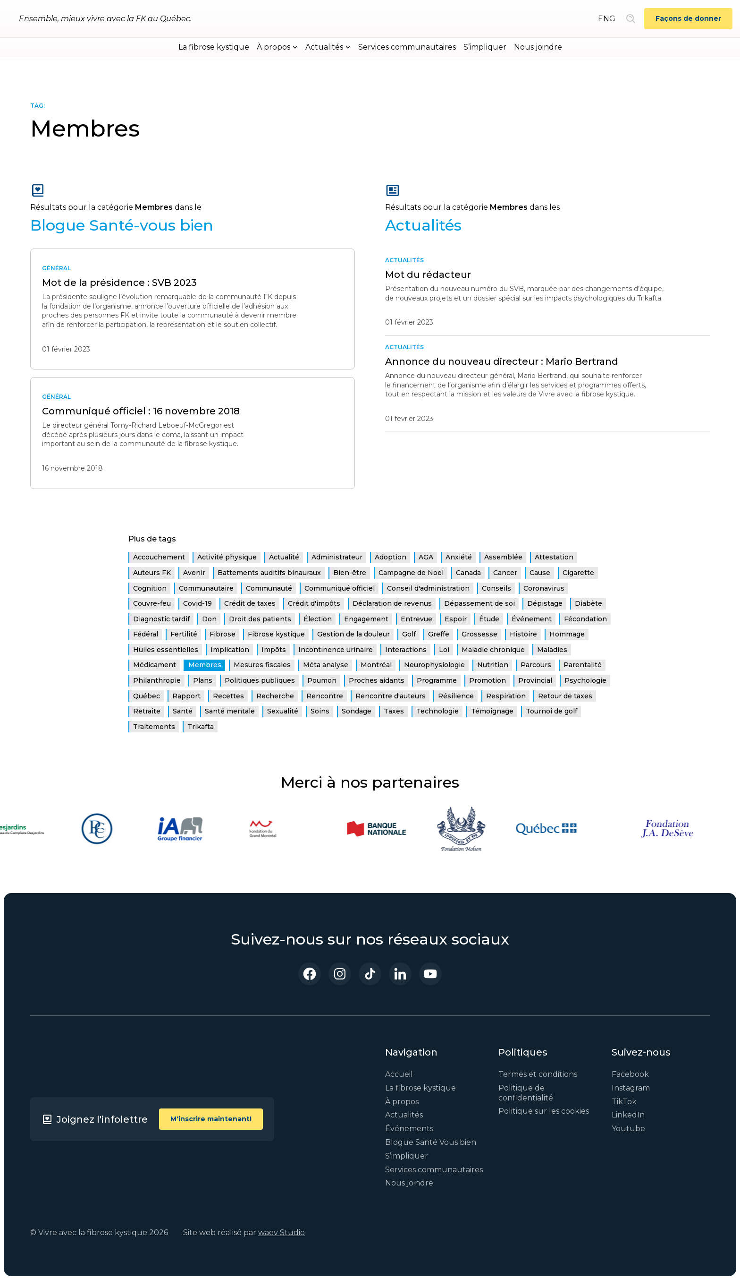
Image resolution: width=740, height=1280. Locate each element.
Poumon (321, 680)
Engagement (366, 619)
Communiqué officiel (339, 588)
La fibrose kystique (213, 47)
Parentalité (582, 665)
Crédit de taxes (250, 603)
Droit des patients (260, 619)
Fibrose (222, 634)
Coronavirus (543, 588)
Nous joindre (538, 47)
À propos (402, 1101)
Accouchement (159, 557)
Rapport (186, 696)
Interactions (406, 649)
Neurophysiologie (434, 665)
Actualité (284, 557)
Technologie (437, 711)
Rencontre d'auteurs (390, 696)
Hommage (567, 634)
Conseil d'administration (428, 588)
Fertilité (183, 634)
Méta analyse (325, 665)
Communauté (269, 588)
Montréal (376, 665)
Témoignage (492, 711)
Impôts (273, 649)
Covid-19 (197, 603)
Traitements (154, 726)
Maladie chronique (493, 649)
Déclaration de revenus (392, 603)
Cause (540, 572)
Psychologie (585, 680)
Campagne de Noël (411, 572)
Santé (183, 711)
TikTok (624, 1101)
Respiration (506, 696)
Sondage (356, 711)
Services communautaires (407, 47)
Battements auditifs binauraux (269, 572)
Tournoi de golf (551, 711)
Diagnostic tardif (161, 619)
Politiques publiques (260, 680)
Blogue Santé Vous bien (430, 1142)
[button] (277, 47)
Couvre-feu (152, 603)
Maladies (552, 649)
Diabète (588, 603)
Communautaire (206, 588)
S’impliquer (484, 47)
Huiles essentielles (165, 649)
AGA (426, 557)
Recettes (228, 696)
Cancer (505, 572)
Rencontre (324, 696)
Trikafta (200, 726)
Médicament (154, 665)
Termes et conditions (537, 1074)
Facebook (630, 1074)
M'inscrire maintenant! (211, 1119)
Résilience (456, 696)
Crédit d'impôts (314, 603)
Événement (532, 619)
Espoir (456, 619)
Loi (444, 649)
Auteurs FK (152, 572)
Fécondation (585, 619)
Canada (468, 572)
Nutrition (492, 665)
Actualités (404, 1114)
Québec (146, 696)
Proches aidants (376, 680)
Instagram (631, 1087)
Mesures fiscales (262, 665)
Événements (409, 1128)
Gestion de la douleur (353, 634)
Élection (317, 619)
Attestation (554, 557)
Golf (409, 634)
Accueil (399, 1074)
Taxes (394, 711)
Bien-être (349, 572)
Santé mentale (230, 711)
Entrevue (416, 619)
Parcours (536, 665)
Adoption (390, 557)
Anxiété (459, 557)
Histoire (523, 634)
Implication (229, 649)
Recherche (275, 696)
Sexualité (282, 711)
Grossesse (479, 634)
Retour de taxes (565, 696)
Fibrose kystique (276, 634)
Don (209, 619)
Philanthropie (157, 680)
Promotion (487, 680)
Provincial (535, 680)
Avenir (194, 572)
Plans (202, 680)
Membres (204, 665)
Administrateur (336, 557)
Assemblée (503, 557)
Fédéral (145, 634)
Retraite (146, 711)
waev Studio (281, 1232)
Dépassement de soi (479, 603)
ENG (606, 18)
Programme (437, 680)
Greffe (438, 634)
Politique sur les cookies (543, 1111)
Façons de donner (688, 18)
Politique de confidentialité (525, 1092)
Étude (489, 619)
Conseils (496, 588)
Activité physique (227, 557)
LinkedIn (628, 1114)
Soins (320, 711)
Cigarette (578, 572)
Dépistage (545, 603)
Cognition (150, 588)
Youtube (628, 1128)
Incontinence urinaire (335, 649)
